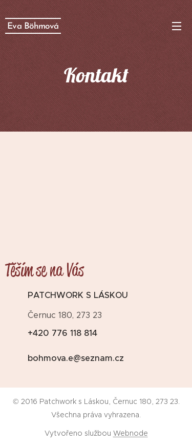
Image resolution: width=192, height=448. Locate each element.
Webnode (130, 433)
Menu (176, 26)
